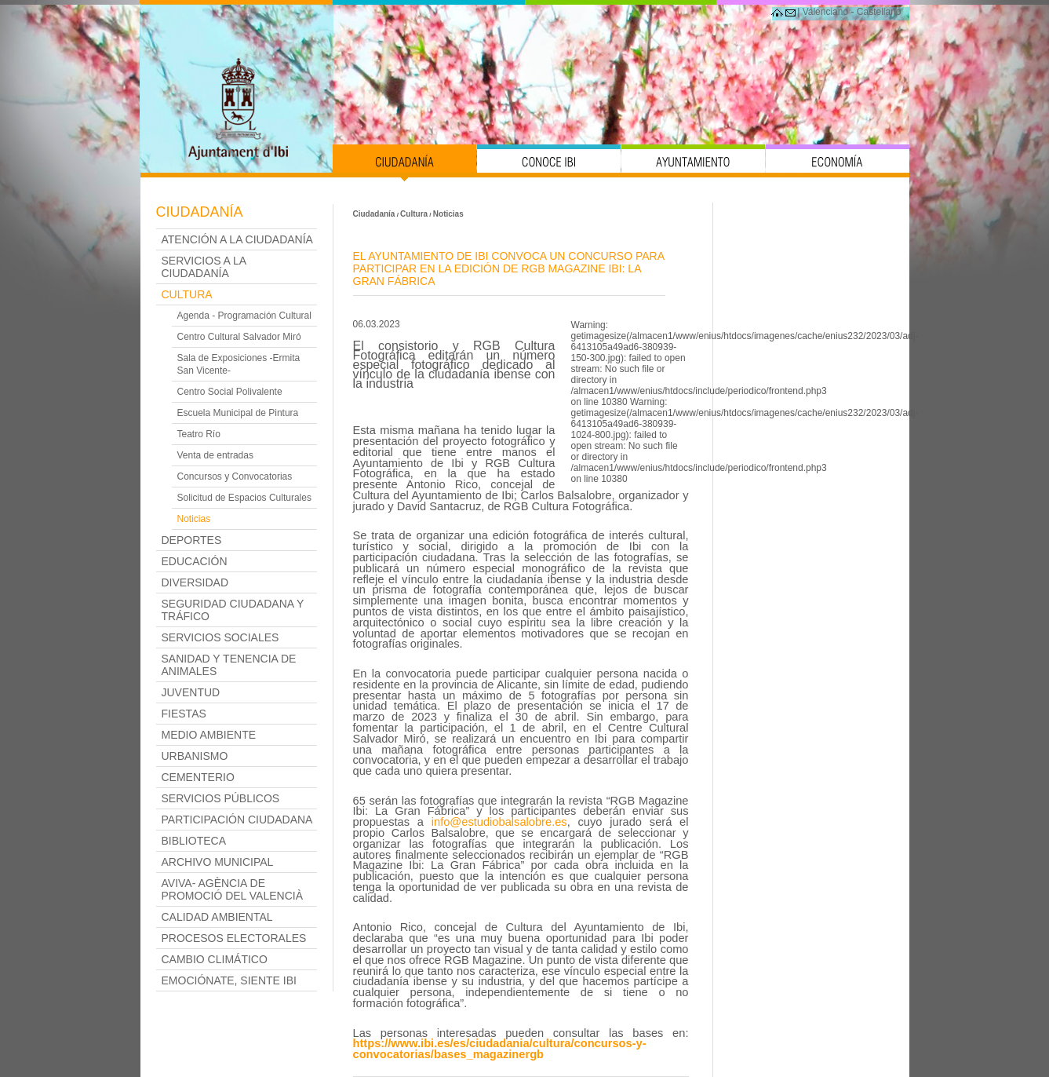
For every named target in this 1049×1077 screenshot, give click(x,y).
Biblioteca (194, 840)
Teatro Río (198, 434)
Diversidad (195, 582)
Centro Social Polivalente (229, 391)
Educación (195, 561)
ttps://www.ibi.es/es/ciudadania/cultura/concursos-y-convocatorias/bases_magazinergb (500, 1049)
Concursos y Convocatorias (235, 476)
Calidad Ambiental (217, 917)
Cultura (187, 294)
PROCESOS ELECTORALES (234, 938)
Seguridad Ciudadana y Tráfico (233, 609)
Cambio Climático (215, 959)
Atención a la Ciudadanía (237, 239)
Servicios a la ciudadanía (204, 266)
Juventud (191, 692)
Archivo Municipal (218, 862)
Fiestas (184, 713)
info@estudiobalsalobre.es (499, 822)
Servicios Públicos (221, 798)
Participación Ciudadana (237, 819)
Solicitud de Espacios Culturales (244, 497)
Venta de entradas (215, 455)
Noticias (194, 518)
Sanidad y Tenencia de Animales (229, 664)
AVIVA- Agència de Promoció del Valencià (232, 889)
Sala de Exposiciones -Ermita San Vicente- (238, 364)
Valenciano (826, 11)
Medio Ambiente (209, 734)
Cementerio (198, 777)
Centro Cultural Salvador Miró (239, 336)
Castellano (879, 11)
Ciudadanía (199, 212)
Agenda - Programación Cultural (244, 315)
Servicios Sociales (220, 637)
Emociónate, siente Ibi (229, 980)
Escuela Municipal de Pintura (238, 412)
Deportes (192, 540)
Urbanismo (195, 756)
